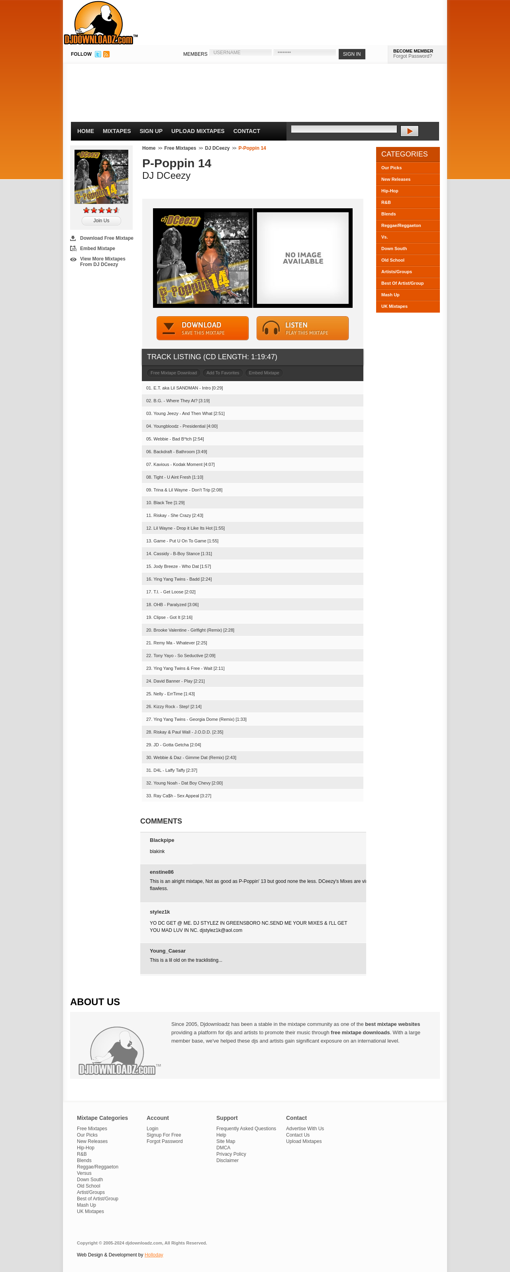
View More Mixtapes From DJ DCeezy (103, 261)
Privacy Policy (231, 1154)
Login (152, 1128)
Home (85, 131)
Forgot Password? (412, 56)
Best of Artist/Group (97, 1199)
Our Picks (391, 167)
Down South (394, 248)
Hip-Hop (389, 190)
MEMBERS (195, 54)
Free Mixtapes (180, 148)
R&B (386, 202)
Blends (388, 213)
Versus (84, 1173)
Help (221, 1135)
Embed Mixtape (97, 248)
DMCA (223, 1148)
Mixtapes (117, 131)
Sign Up (151, 131)
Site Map (225, 1141)
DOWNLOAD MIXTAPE (203, 328)
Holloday (154, 1255)
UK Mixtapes (394, 306)
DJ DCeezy (217, 148)
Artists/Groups (396, 271)
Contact (246, 131)
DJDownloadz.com (101, 22)
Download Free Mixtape (106, 238)
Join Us (101, 220)
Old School (392, 260)
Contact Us (298, 1135)
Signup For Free (164, 1135)
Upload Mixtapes (198, 131)
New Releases (395, 179)
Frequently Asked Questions (246, 1128)
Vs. (384, 237)
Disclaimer (227, 1160)
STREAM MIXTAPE (303, 328)
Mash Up (390, 294)
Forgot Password (165, 1141)
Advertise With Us (305, 1128)
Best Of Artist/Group (402, 283)
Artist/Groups (91, 1192)
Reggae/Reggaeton (401, 225)
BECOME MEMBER (413, 51)
